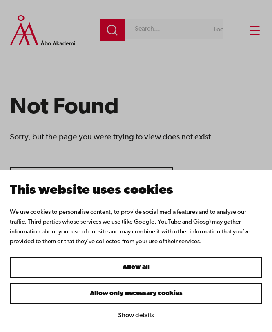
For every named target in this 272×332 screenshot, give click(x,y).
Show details (136, 315)
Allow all (136, 267)
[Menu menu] (254, 30)
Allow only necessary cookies (136, 293)
